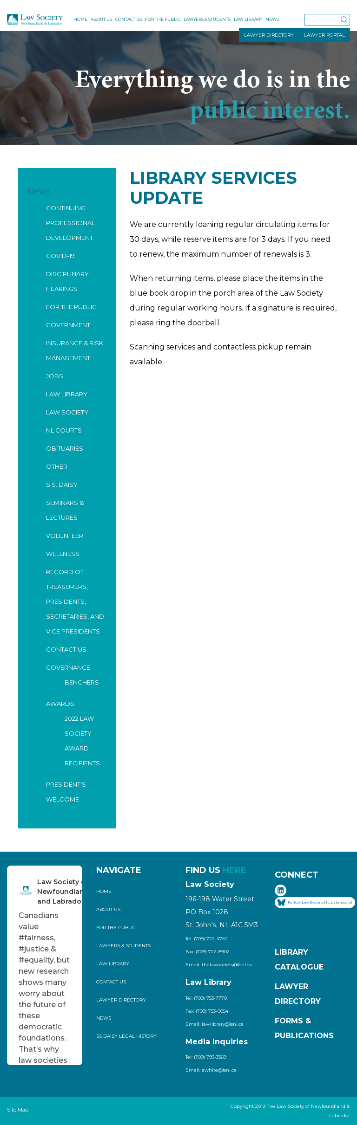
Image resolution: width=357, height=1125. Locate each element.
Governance (68, 667)
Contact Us (128, 19)
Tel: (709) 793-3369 (205, 1057)
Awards (60, 703)
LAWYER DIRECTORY (269, 35)
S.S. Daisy (62, 484)
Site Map (17, 1109)
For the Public (162, 19)
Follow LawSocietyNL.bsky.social (315, 902)
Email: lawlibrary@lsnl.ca (214, 1024)
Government (68, 325)
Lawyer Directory (121, 1000)
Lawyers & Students (207, 19)
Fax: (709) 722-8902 (207, 952)
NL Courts (64, 430)
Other (56, 466)
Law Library (248, 19)
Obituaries (64, 448)
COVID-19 (60, 255)
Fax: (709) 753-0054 (206, 1011)
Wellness (62, 553)
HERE (234, 870)
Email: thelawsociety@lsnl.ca (218, 965)
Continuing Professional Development (70, 222)
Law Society (67, 412)
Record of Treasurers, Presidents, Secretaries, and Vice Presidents (75, 601)
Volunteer (64, 535)
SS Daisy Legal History (126, 1036)
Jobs (54, 376)
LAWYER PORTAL (324, 35)
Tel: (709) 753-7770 (206, 998)
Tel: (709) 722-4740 (206, 939)
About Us (101, 19)
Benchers (82, 682)
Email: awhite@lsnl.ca (211, 1070)
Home (80, 19)
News (272, 19)
